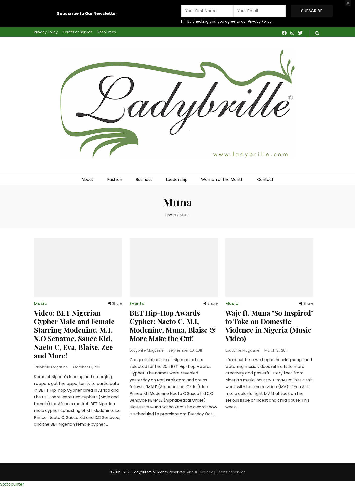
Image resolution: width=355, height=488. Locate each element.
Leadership (177, 179)
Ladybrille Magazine (51, 367)
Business (144, 179)
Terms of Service (78, 32)
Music (40, 303)
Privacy (206, 472)
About (87, 179)
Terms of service (231, 472)
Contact (265, 179)
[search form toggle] (317, 33)
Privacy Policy (46, 32)
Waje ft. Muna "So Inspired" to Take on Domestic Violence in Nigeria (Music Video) (269, 325)
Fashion (114, 179)
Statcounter (12, 484)
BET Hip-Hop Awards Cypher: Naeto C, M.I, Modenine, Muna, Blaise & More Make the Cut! (173, 325)
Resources (107, 32)
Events (137, 303)
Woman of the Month (222, 179)
